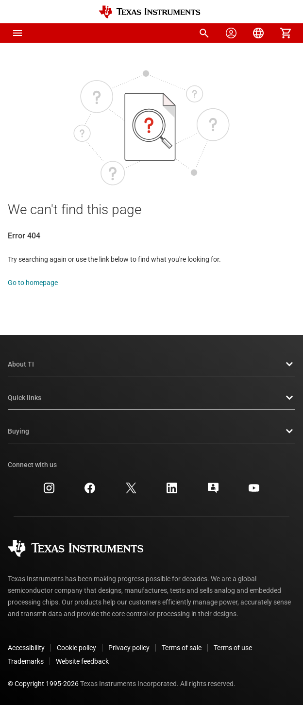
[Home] (150, 11)
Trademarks (26, 661)
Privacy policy (129, 648)
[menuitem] (204, 33)
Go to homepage (33, 282)
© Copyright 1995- (43, 684)
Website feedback (82, 661)
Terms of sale (182, 648)
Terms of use (233, 648)
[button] (17, 33)
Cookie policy (76, 648)
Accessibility (26, 648)
